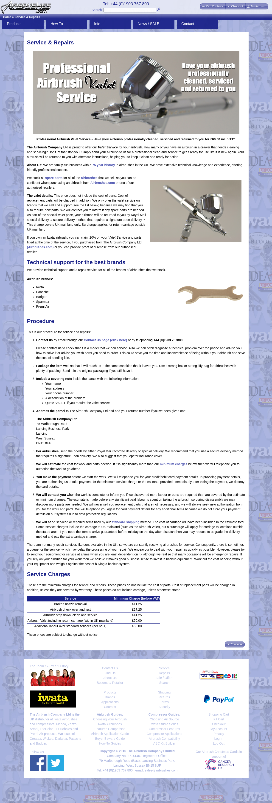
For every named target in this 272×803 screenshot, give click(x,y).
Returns (164, 697)
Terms (164, 702)
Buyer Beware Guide (110, 738)
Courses (110, 707)
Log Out (218, 743)
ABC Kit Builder (164, 743)
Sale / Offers (164, 678)
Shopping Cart (218, 714)
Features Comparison (110, 729)
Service (164, 668)
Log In (218, 738)
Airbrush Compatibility (164, 738)
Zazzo (72, 724)
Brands (110, 697)
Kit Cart (218, 719)
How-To (56, 24)
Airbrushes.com (102, 183)
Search (97, 10)
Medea (61, 724)
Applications (110, 702)
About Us (110, 678)
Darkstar (61, 738)
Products (14, 24)
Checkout (218, 724)
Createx (35, 738)
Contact (187, 24)
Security (164, 707)
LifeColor (46, 729)
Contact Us (110, 668)
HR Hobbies (63, 729)
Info (97, 24)
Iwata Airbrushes (110, 724)
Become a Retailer (110, 683)
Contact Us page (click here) (105, 340)
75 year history (103, 165)
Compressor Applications (164, 734)
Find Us (109, 673)
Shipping (164, 692)
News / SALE (148, 24)
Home (7, 17)
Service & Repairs (27, 17)
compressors (45, 724)
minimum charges (174, 464)
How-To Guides (110, 743)
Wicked (48, 738)
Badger (41, 743)
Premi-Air (36, 734)
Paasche (75, 738)
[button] (213, 6)
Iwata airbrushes (65, 719)
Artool (34, 729)
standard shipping (125, 522)
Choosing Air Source (164, 719)
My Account (218, 729)
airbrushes (89, 178)
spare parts (53, 178)
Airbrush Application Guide (110, 734)
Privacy (218, 734)
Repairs (164, 673)
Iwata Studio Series (164, 724)
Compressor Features (164, 729)
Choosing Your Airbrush (110, 719)
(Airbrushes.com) (40, 247)
